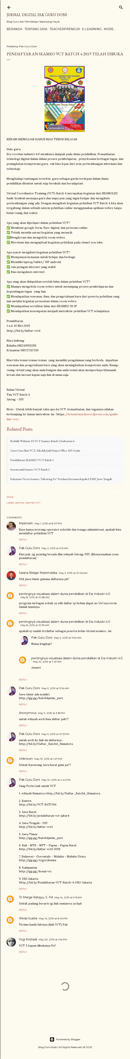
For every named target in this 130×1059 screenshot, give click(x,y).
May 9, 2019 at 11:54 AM (67, 637)
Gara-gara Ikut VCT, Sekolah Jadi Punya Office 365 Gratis (45, 450)
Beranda (14, 29)
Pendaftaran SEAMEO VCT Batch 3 (31, 460)
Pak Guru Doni (29, 548)
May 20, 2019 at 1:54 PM (53, 939)
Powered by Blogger (65, 1039)
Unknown (26, 759)
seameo (19, 502)
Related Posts (115, 492)
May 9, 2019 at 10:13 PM (55, 734)
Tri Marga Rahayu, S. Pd (36, 897)
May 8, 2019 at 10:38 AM (35, 597)
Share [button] (10, 496)
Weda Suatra (28, 918)
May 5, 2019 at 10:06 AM (73, 572)
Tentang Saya (35, 29)
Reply (23, 539)
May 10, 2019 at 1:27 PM (48, 758)
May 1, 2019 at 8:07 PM (48, 523)
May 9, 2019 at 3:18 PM (51, 713)
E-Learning (92, 29)
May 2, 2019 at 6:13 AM (55, 548)
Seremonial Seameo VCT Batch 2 (30, 469)
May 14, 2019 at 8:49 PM (53, 918)
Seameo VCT (33, 502)
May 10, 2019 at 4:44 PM (56, 779)
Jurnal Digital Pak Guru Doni (37, 14)
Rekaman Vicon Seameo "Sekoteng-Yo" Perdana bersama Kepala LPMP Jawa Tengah (61, 479)
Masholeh (26, 523)
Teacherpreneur (65, 29)
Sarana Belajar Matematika (38, 573)
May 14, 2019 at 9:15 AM (68, 897)
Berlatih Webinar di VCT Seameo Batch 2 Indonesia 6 (42, 441)
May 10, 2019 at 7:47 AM (47, 661)
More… (109, 29)
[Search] (120, 6)
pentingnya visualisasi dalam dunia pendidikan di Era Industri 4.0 (64, 594)
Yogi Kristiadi (28, 939)
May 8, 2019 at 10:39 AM (35, 625)
